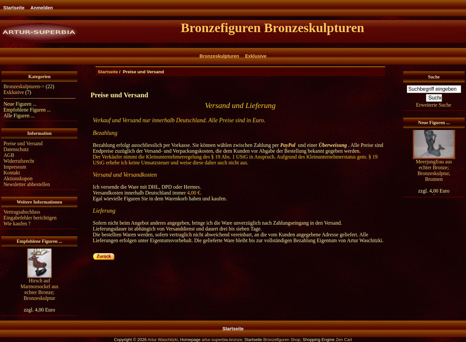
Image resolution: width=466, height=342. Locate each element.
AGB (9, 155)
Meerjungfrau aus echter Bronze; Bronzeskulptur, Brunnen (434, 170)
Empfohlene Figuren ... (27, 109)
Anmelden (41, 7)
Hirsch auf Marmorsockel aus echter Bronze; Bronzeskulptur (39, 289)
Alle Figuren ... (19, 115)
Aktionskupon (18, 178)
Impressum (15, 167)
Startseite (14, 7)
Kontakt (12, 172)
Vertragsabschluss (22, 212)
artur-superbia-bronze (222, 339)
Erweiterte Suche (433, 105)
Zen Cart (344, 339)
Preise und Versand (23, 143)
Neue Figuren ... (20, 104)
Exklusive (255, 56)
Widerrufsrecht (19, 161)
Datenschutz (16, 149)
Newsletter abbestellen (27, 184)
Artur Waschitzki (163, 339)
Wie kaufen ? (17, 223)
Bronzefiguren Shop (281, 339)
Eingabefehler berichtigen (30, 217)
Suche (433, 76)
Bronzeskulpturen (219, 56)
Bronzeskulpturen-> (24, 86)
